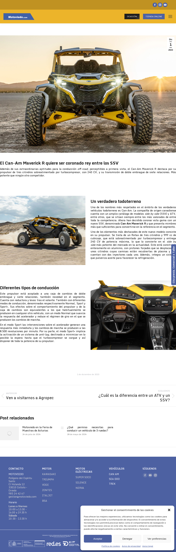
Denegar (127, 538)
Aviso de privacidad (131, 546)
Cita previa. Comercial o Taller (173, 264)
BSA (44, 500)
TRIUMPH (48, 479)
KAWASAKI (49, 474)
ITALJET (47, 495)
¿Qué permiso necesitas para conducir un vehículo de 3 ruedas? (90, 429)
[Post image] (9, 433)
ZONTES (47, 490)
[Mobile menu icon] (170, 16)
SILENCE (81, 482)
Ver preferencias (156, 538)
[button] (169, 510)
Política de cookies (111, 546)
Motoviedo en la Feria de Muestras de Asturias (37, 429)
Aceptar (97, 538)
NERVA (80, 487)
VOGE (45, 484)
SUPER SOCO (83, 477)
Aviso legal (147, 546)
